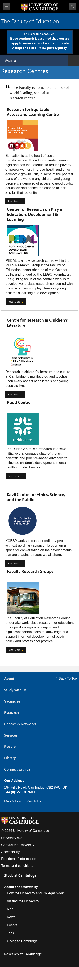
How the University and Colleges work (35, 893)
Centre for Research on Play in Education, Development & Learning (35, 214)
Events (12, 925)
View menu (6, 6)
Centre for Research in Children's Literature (37, 322)
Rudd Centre (19, 402)
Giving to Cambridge (22, 941)
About (9, 678)
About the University (21, 886)
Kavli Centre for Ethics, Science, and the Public (36, 497)
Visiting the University (23, 901)
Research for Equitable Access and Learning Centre (33, 111)
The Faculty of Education (30, 21)
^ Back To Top (66, 678)
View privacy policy (53, 48)
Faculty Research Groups (30, 571)
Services (10, 735)
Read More (14, 201)
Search (72, 6)
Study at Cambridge (20, 875)
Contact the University (17, 845)
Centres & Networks (20, 723)
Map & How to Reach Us (22, 801)
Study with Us (15, 689)
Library (10, 757)
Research (11, 712)
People (10, 746)
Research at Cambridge (23, 953)
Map (10, 909)
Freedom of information (18, 859)
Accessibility (10, 852)
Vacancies (12, 701)
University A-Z (11, 838)
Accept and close (24, 48)
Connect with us (17, 769)
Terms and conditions (17, 866)
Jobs (10, 933)
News (11, 917)
